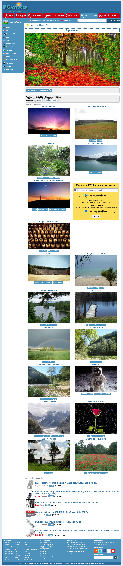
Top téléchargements (47, 545)
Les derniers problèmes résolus (104, 542)
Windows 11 (8, 542)
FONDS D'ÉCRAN (89, 16)
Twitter (17, 558)
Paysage (9, 50)
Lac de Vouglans (95, 143)
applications (74, 542)
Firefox (17, 551)
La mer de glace (48, 402)
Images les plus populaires (49, 556)
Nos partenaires (57, 563)
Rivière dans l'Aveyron (48, 365)
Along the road (48, 106)
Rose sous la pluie (95, 402)
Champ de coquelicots (96, 106)
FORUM (113, 16)
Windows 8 (8, 547)
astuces (81, 542)
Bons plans (70, 554)
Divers (8, 40)
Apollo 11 (96, 365)
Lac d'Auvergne (49, 439)
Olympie (48, 254)
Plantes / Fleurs (11, 53)
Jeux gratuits (44, 558)
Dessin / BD (10, 34)
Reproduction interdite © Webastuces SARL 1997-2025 (87, 563)
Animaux (9, 27)
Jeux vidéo (10, 47)
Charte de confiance (24, 563)
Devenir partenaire (45, 563)
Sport (8, 56)
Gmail (17, 553)
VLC (6, 558)
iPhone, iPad (19, 545)
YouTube (27, 553)
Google (26, 551)
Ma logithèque (44, 549)
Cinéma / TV (10, 37)
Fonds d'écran (15, 22)
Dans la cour (49, 143)
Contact (66, 563)
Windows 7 (8, 549)
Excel (26, 545)
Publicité (35, 563)
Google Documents (30, 549)
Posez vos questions (100, 545)
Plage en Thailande (96, 254)
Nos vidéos (68, 21)
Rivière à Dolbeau (49, 291)
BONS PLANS (73, 16)
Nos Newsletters (52, 21)
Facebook (18, 560)
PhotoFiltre (8, 560)
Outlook (17, 555)
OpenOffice (28, 547)
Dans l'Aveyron (96, 328)
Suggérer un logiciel (46, 547)
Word (26, 542)
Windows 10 (8, 545)
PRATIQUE (21, 16)
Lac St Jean (96, 291)
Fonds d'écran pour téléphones (77, 549)
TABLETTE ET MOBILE (54, 16)
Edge (16, 547)
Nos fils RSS (37, 21)
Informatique (10, 44)
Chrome (17, 549)
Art (7, 31)
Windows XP (9, 553)
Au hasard (9, 69)
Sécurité (27, 555)
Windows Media (29, 560)
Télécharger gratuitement (39, 90)
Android (17, 542)
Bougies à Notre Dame (48, 222)
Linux (6, 555)
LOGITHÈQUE (35, 16)
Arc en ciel (49, 328)
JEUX (102, 16)
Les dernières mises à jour (48, 542)
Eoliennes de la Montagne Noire (48, 181)
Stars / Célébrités (12, 60)
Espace (8, 66)
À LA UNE (9, 16)
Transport (9, 63)
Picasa (26, 558)
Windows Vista (9, 551)
